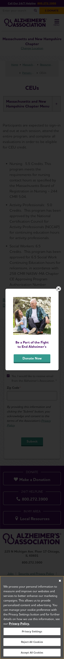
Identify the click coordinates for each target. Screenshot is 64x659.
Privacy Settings (32, 633)
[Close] (60, 582)
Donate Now (32, 358)
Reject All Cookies (32, 643)
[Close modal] (58, 288)
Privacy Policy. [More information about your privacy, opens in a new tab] (19, 625)
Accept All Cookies (32, 654)
